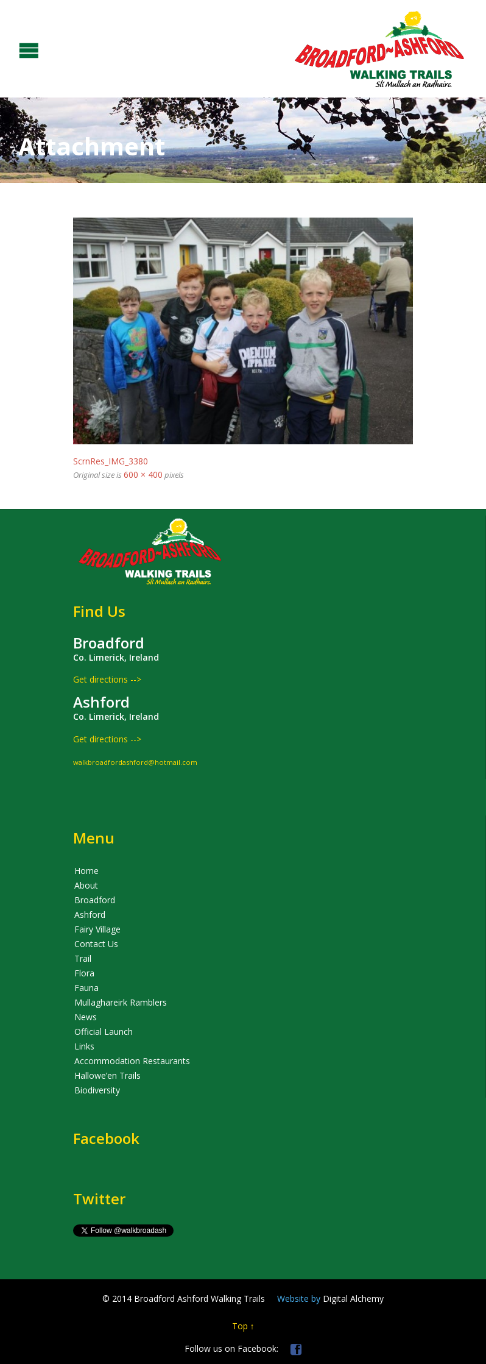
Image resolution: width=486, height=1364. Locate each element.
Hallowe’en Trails (107, 1075)
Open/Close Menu (10, 49)
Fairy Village (97, 929)
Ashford (89, 914)
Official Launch (103, 1031)
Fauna (86, 987)
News (85, 1017)
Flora (84, 973)
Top (240, 1326)
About (86, 885)
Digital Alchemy (330, 1298)
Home (86, 870)
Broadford (94, 900)
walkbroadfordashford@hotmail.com (135, 762)
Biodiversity (97, 1090)
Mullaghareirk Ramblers (120, 1002)
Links (84, 1046)
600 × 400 (143, 474)
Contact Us (96, 944)
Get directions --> (107, 679)
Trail (82, 958)
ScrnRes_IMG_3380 (110, 461)
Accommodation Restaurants (132, 1061)
